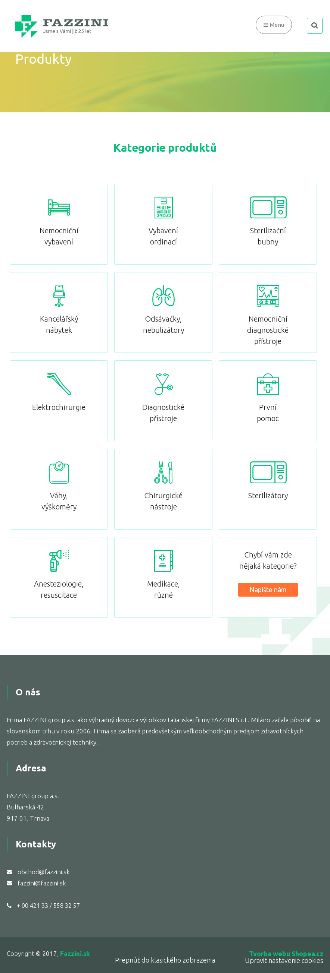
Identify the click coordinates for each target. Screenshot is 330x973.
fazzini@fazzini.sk (42, 883)
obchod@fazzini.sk (44, 871)
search (315, 26)
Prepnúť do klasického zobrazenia (165, 960)
